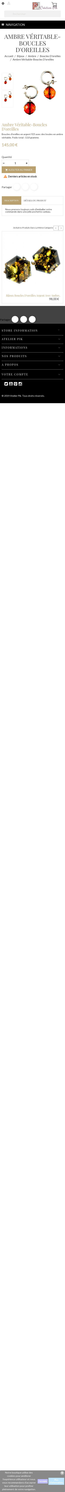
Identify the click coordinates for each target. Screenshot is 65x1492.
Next (61, 228)
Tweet (25, 186)
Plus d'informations (56, 1481)
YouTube (9, 384)
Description (11, 200)
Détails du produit (35, 200)
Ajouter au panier (18, 169)
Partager (16, 186)
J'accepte (42, 1481)
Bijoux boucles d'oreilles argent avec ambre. (33, 295)
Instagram (19, 384)
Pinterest (34, 186)
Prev (56, 228)
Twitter (5, 384)
